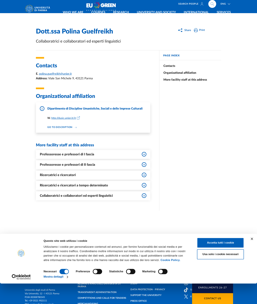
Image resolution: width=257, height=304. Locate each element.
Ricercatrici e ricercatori (93, 175)
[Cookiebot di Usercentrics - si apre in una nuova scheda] (21, 297)
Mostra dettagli (53, 297)
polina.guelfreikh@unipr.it (55, 73)
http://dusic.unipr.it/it (63, 118)
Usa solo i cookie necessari (220, 274)
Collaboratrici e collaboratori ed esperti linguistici (93, 195)
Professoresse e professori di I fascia (93, 154)
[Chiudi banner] (252, 259)
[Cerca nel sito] (233, 5)
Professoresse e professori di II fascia (93, 164)
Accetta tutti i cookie (220, 263)
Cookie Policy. (170, 280)
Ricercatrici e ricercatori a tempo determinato (93, 185)
